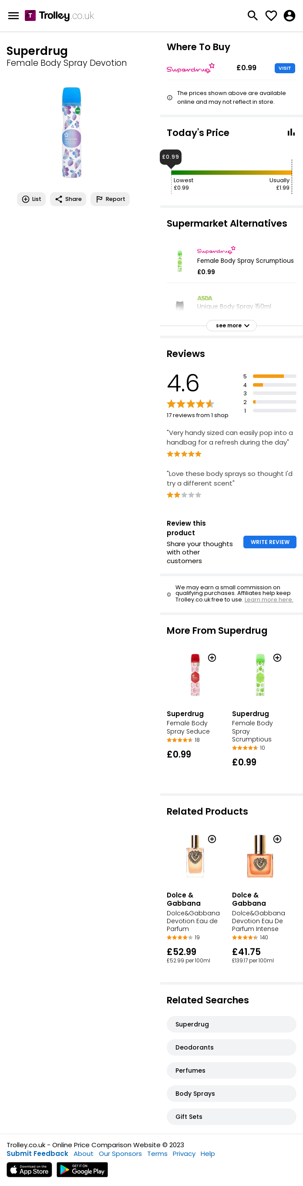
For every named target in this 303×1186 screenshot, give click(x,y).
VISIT (285, 68)
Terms (157, 1153)
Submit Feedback (37, 1153)
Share (68, 199)
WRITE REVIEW (270, 542)
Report (110, 199)
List (31, 199)
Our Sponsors (120, 1153)
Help (208, 1153)
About (84, 1153)
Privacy (184, 1153)
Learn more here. (269, 599)
